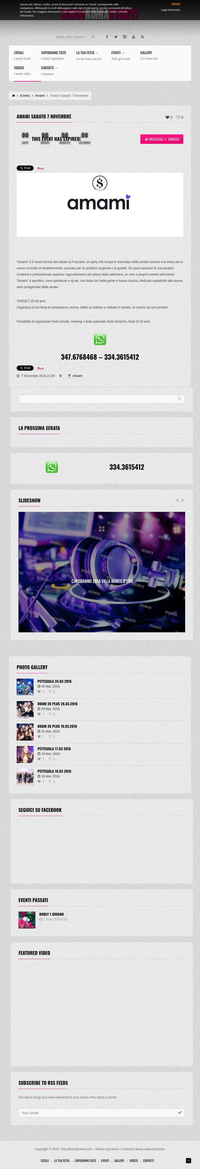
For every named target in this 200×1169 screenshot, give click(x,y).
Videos (22, 71)
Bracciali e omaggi (162, 139)
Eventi (120, 56)
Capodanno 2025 (53, 55)
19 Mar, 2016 (49, 754)
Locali (22, 55)
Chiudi (175, 4)
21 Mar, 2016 (49, 731)
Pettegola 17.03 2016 (54, 748)
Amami (77, 376)
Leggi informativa (170, 9)
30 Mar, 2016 (49, 686)
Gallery (149, 55)
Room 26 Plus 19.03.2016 (57, 726)
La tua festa (88, 56)
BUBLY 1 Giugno (51, 914)
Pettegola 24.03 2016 (55, 681)
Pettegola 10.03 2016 (54, 771)
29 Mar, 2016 (49, 709)
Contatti (50, 71)
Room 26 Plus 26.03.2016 (58, 703)
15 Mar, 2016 (49, 776)
